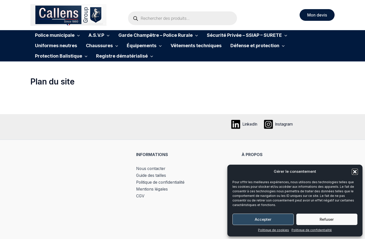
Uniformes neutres (300, 37)
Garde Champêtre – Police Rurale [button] (149, 37)
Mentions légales (152, 193)
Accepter (263, 219)
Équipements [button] (87, 51)
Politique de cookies (273, 230)
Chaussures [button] (49, 51)
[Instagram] (279, 129)
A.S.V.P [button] (93, 37)
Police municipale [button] (55, 37)
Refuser (327, 219)
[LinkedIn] (243, 129)
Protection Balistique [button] (251, 51)
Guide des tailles (151, 180)
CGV (140, 200)
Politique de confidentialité (311, 230)
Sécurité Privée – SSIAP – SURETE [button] (233, 37)
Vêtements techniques (135, 51)
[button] (354, 171)
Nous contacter (151, 173)
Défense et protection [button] (193, 51)
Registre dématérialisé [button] (61, 65)
